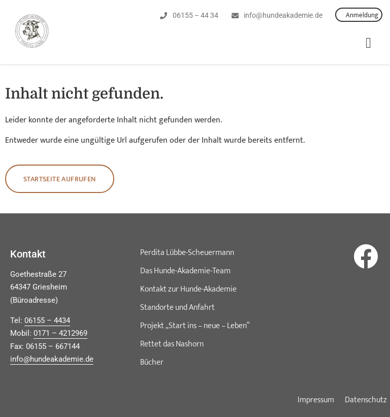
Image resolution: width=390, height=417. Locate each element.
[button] (368, 43)
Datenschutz (366, 400)
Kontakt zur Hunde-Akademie (188, 289)
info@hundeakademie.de (51, 359)
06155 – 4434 (47, 320)
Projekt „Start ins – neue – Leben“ (195, 326)
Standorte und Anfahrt (177, 307)
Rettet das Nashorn (172, 344)
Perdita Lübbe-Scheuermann (187, 253)
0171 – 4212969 (60, 333)
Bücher (152, 362)
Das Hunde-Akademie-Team (185, 271)
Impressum (316, 400)
